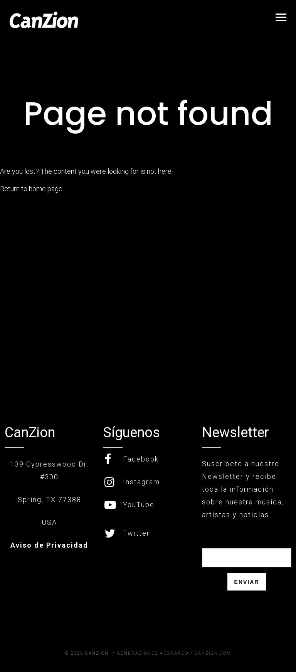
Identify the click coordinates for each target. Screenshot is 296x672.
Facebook (131, 459)
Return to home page (31, 189)
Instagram (132, 482)
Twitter (127, 533)
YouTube (129, 505)
